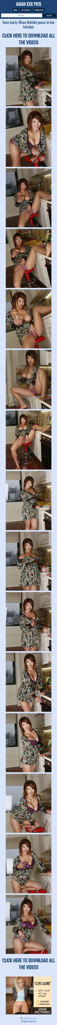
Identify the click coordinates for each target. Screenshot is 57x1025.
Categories (25, 10)
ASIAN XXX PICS (28, 4)
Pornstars (39, 10)
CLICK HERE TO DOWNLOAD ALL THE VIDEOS (28, 39)
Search (49, 15)
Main (15, 10)
